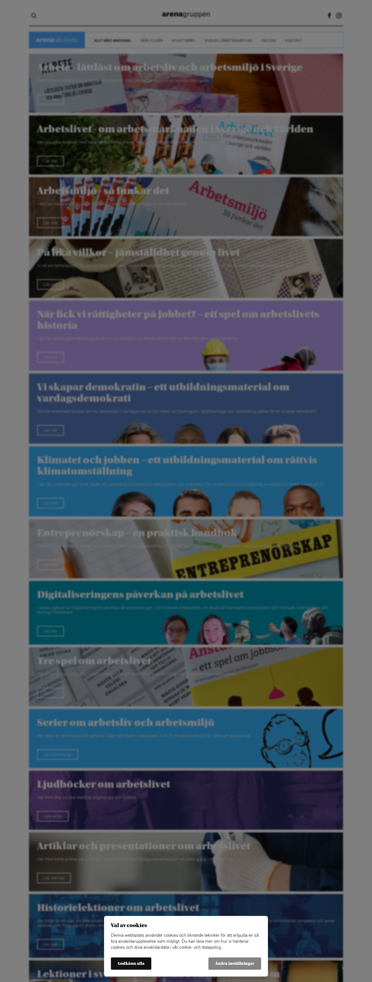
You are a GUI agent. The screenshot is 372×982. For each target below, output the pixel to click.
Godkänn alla (131, 963)
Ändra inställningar (234, 963)
